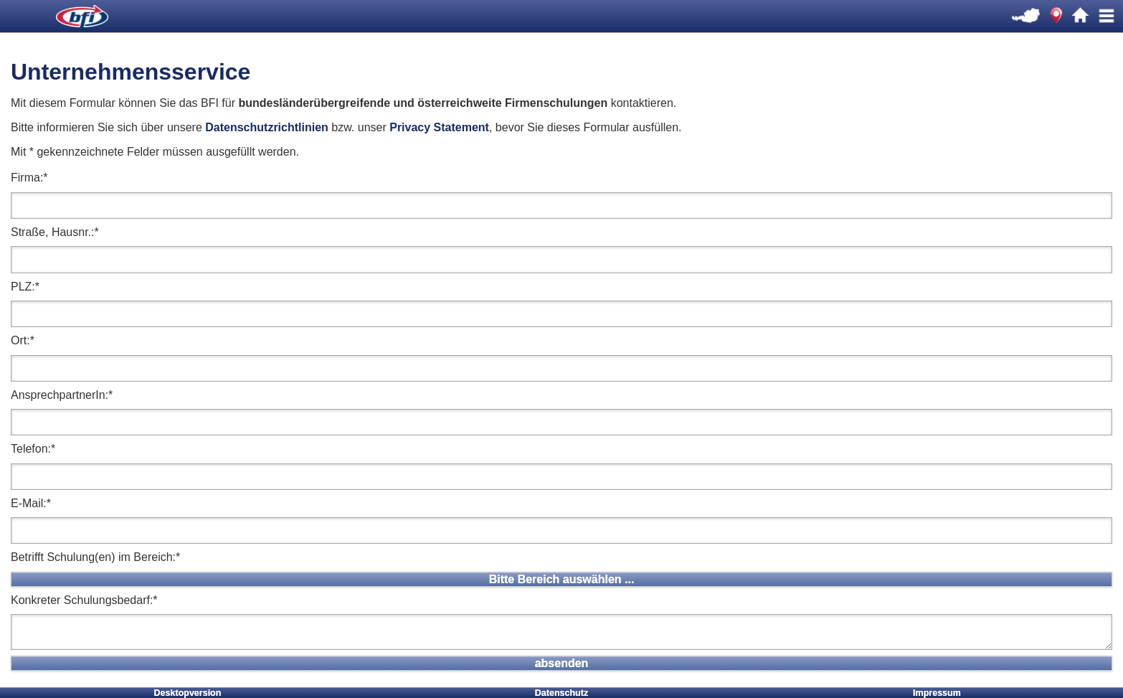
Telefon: (33, 449)
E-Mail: (31, 503)
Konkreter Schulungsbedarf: (84, 600)
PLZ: (25, 286)
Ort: (22, 340)
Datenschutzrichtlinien (266, 127)
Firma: (29, 177)
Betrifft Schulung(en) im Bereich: (95, 557)
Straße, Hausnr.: (55, 232)
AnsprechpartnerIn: (62, 395)
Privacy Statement (439, 127)
